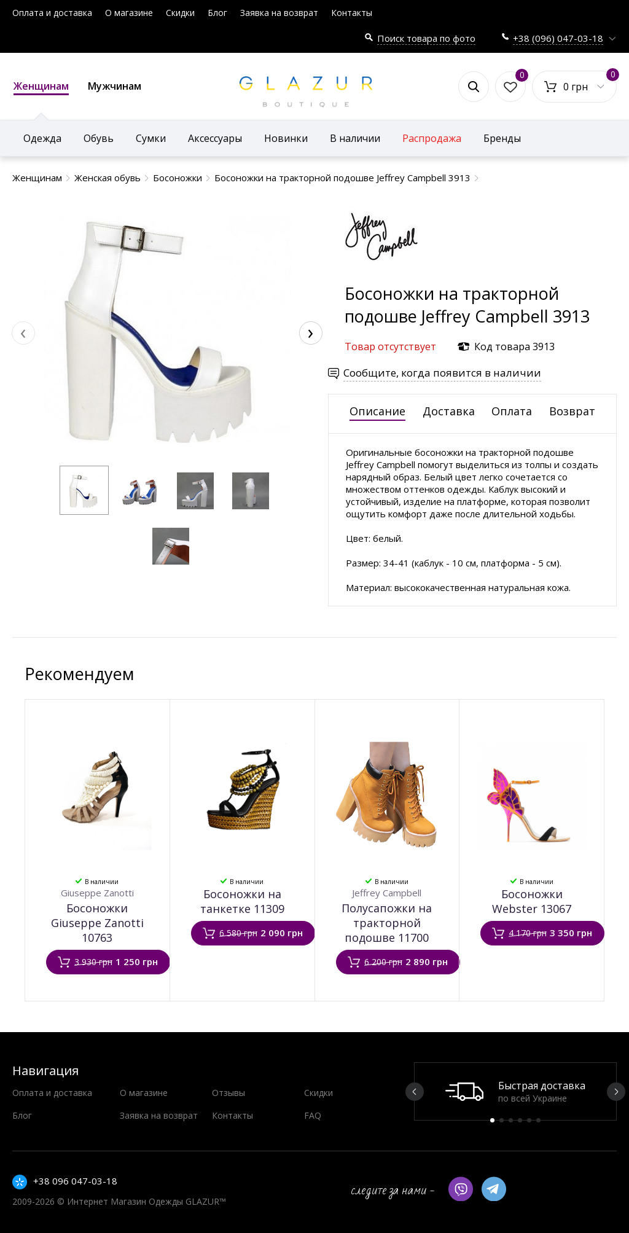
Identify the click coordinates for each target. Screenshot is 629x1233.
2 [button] (501, 1120)
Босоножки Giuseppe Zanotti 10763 (97, 923)
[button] (84, 490)
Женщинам (41, 87)
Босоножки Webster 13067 (531, 901)
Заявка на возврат (279, 12)
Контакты (351, 12)
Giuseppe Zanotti (97, 893)
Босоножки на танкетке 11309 (242, 901)
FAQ (312, 1115)
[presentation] (23, 333)
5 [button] (529, 1120)
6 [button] (538, 1120)
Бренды (502, 138)
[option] (515, 1091)
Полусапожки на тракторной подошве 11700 (387, 923)
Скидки (180, 12)
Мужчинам (114, 86)
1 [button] (492, 1120)
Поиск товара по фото (426, 38)
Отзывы (228, 1092)
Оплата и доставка (52, 12)
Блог (217, 12)
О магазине (129, 12)
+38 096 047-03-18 (75, 1181)
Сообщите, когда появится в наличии (442, 373)
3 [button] (511, 1120)
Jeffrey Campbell (386, 893)
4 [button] (520, 1120)
